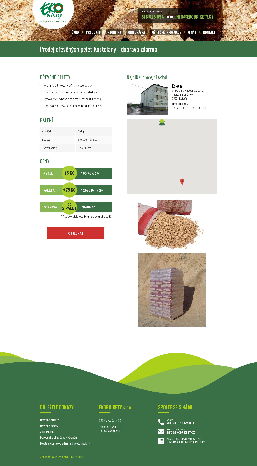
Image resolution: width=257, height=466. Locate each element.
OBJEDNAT (75, 233)
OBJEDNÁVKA (136, 32)
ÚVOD (75, 32)
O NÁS (192, 32)
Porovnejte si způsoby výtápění (58, 437)
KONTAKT (209, 32)
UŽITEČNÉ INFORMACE (166, 32)
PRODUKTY (93, 32)
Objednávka (47, 432)
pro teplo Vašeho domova (53, 21)
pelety (86, 443)
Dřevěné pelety (49, 426)
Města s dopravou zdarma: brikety (60, 443)
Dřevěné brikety (49, 420)
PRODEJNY (114, 32)
